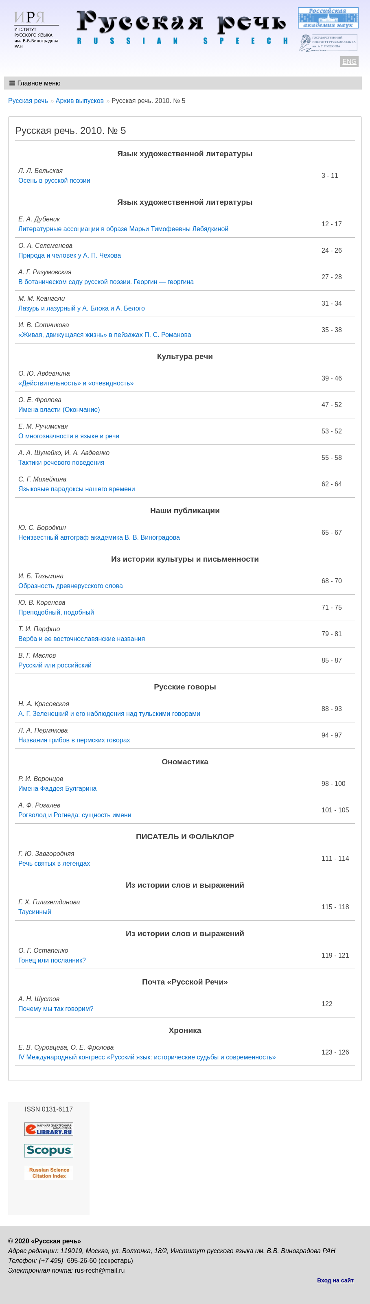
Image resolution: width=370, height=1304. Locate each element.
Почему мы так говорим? (56, 1008)
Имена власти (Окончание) (59, 409)
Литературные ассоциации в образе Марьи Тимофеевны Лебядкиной (123, 228)
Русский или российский (55, 665)
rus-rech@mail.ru (100, 1270)
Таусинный (34, 911)
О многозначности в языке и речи (68, 436)
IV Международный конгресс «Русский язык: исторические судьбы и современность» (147, 1057)
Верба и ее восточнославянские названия (81, 638)
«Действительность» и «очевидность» (76, 383)
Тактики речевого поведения (61, 462)
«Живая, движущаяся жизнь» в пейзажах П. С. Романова (104, 334)
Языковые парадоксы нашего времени (76, 489)
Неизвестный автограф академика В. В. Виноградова (99, 537)
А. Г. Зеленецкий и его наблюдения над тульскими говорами (109, 713)
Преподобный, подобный (56, 612)
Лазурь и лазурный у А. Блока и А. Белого (81, 308)
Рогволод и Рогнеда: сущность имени (74, 815)
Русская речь (28, 100)
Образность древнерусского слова (70, 585)
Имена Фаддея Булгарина (57, 788)
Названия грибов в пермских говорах (74, 740)
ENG (349, 61)
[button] (35, 83)
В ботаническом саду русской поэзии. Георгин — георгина (106, 281)
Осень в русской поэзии (54, 180)
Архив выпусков (80, 100)
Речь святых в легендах (54, 863)
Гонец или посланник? (52, 960)
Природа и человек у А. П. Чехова (69, 255)
